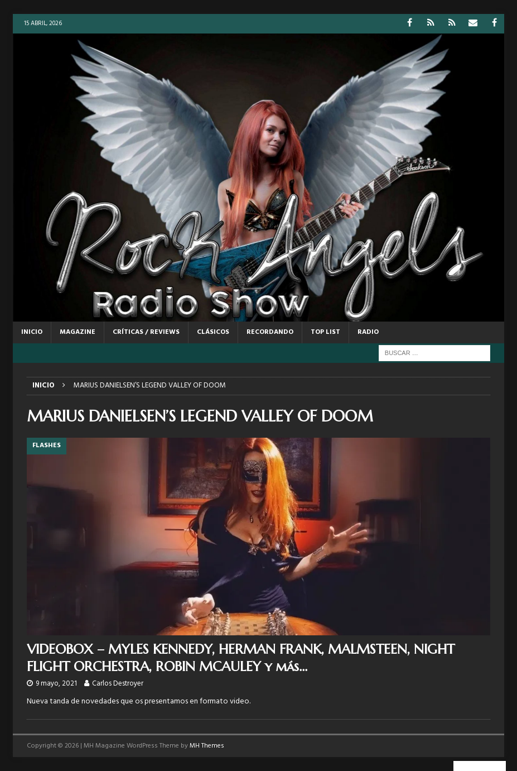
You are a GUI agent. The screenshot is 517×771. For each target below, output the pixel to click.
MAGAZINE (77, 332)
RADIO (368, 332)
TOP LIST (325, 332)
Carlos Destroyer (117, 683)
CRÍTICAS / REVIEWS (146, 332)
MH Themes (207, 745)
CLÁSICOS (213, 332)
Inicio (31, 332)
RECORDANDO (270, 332)
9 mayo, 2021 (56, 683)
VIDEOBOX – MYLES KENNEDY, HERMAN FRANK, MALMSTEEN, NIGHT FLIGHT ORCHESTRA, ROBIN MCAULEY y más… (241, 658)
